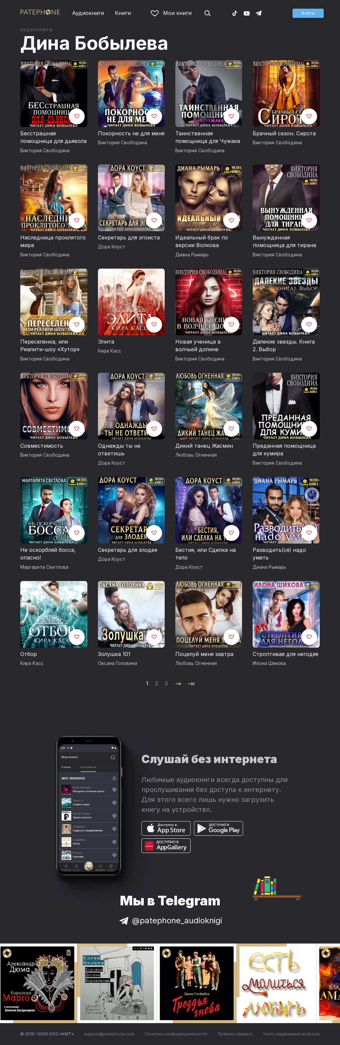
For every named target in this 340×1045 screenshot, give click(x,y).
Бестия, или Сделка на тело (205, 554)
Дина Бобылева (94, 43)
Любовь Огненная (196, 455)
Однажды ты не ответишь (119, 449)
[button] (308, 13)
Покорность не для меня (131, 133)
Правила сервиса (235, 1033)
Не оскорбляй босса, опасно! (48, 554)
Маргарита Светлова (44, 567)
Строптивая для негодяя (285, 654)
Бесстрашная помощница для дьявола (53, 137)
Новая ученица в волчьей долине (198, 345)
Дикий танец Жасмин (204, 445)
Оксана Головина (117, 663)
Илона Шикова (269, 663)
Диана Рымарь (192, 254)
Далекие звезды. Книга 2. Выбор (284, 345)
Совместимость (41, 445)
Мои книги (171, 13)
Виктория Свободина (44, 150)
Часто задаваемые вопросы (291, 1033)
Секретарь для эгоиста (129, 237)
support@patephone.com (109, 1033)
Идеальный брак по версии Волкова (201, 241)
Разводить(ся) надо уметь (279, 554)
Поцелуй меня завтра (204, 654)
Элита (106, 341)
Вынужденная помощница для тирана (284, 241)
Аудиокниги (88, 13)
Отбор (28, 654)
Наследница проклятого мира (53, 241)
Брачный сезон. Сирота (284, 133)
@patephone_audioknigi (170, 920)
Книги (123, 13)
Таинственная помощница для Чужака (207, 137)
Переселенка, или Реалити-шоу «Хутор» (50, 345)
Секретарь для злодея (127, 550)
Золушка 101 (114, 654)
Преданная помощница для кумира (284, 449)
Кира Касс (109, 351)
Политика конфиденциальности (176, 1033)
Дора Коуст (111, 246)
